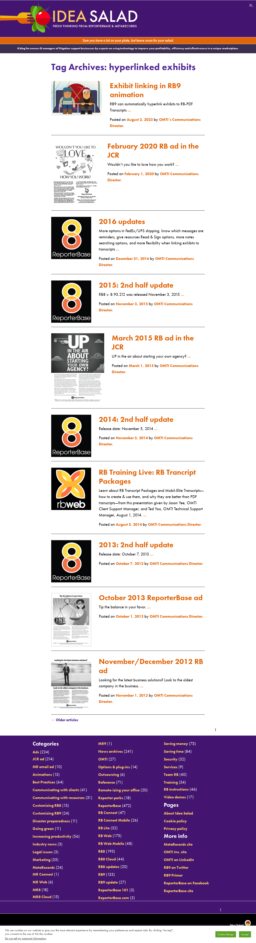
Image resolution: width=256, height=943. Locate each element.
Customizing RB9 (39, 814)
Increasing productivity (45, 837)
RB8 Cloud (105, 859)
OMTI (100, 759)
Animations (34, 775)
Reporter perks (109, 798)
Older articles (66, 721)
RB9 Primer (177, 876)
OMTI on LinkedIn (183, 860)
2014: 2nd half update (140, 414)
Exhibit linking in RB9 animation (145, 89)
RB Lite (101, 828)
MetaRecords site (183, 845)
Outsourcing (106, 775)
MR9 (99, 744)
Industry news (36, 844)
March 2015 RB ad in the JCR (157, 337)
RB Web (102, 836)
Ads (27, 753)
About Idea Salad (183, 814)
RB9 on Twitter (180, 868)
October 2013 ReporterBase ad (151, 603)
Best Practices (36, 783)
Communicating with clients (49, 790)
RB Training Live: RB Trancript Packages (135, 471)
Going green (35, 829)
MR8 (27, 890)
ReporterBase (108, 806)
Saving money (180, 744)
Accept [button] (245, 934)
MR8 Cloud (34, 897)
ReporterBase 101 (112, 890)
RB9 (99, 875)
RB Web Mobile (110, 844)
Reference (104, 783)
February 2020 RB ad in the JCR (148, 149)
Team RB (175, 775)
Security (174, 759)
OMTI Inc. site (179, 852)
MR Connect (34, 875)
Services (174, 767)
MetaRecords (35, 868)
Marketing (33, 860)
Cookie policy (180, 821)
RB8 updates (107, 867)
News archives (109, 752)
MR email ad (35, 767)
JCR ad (30, 759)
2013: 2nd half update (140, 545)
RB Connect (105, 813)
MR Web (31, 882)
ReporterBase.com (112, 898)
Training (175, 783)
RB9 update (106, 883)
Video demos (179, 797)
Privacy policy (180, 829)
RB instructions (180, 790)
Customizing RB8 (39, 806)
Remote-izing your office (118, 790)
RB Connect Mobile (113, 821)
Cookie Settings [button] (226, 934)
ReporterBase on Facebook (192, 883)
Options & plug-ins (113, 767)
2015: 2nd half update (140, 279)
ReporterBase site (183, 891)
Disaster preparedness (44, 821)
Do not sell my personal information (25, 938)
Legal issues (34, 852)
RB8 (99, 852)
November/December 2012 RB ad (151, 666)
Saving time (178, 752)
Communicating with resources (52, 798)
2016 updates (125, 216)
